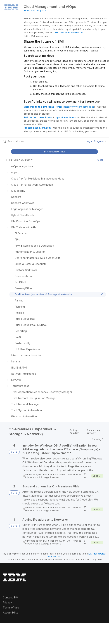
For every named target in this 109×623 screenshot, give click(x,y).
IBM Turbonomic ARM (54, 474)
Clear (100, 160)
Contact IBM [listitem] (10, 597)
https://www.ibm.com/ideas (78, 106)
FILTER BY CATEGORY (19, 160)
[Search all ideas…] (28, 141)
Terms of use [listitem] (11, 607)
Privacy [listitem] (7, 602)
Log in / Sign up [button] (96, 141)
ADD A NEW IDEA (54, 151)
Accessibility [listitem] (10, 612)
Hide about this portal (35, 10)
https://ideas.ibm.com (66, 117)
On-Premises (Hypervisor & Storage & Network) (53, 476)
